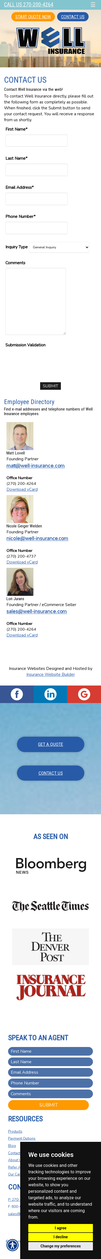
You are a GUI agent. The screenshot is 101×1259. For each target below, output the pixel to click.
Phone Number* (20, 216)
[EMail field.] (50, 1072)
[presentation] (46, 360)
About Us (15, 1160)
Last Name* (16, 158)
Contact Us (73, 16)
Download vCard (22, 489)
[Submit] (50, 386)
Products (15, 1131)
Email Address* (19, 187)
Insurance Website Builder (50, 674)
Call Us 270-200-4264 (28, 5)
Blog (12, 1145)
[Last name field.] (50, 1062)
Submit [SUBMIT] (48, 1105)
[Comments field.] (50, 1094)
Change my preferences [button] (60, 1246)
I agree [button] (60, 1228)
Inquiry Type (16, 247)
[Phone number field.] (50, 1083)
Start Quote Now (33, 16)
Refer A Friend (20, 1167)
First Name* (16, 129)
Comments (15, 263)
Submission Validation (25, 345)
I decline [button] (60, 1237)
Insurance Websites (27, 668)
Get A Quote (50, 744)
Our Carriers (18, 1174)
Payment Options (22, 1138)
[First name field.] (50, 1051)
